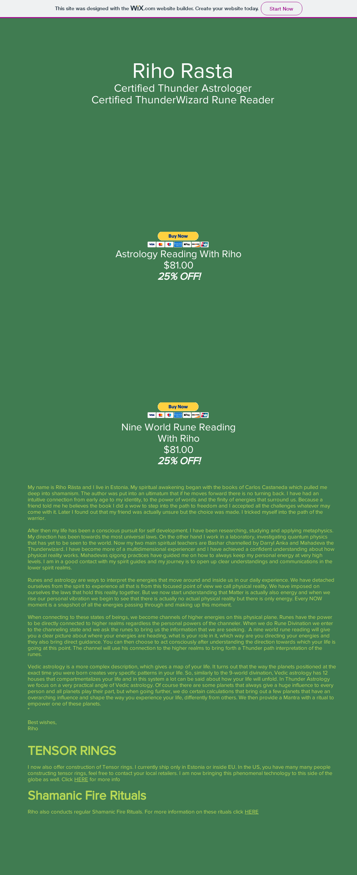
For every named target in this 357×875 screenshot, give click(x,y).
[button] (178, 239)
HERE (81, 779)
